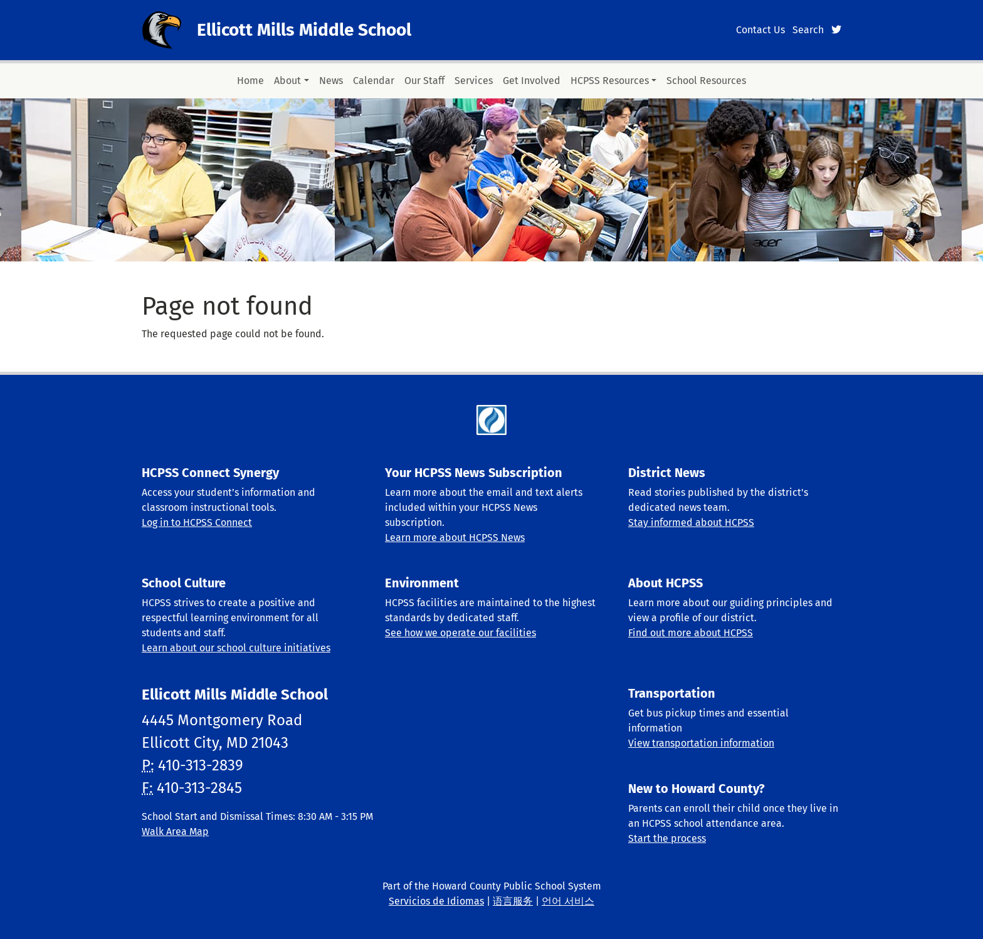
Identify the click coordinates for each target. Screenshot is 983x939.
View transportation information (701, 743)
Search (808, 30)
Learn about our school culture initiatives (236, 648)
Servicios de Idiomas (436, 901)
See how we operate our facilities (460, 633)
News (331, 81)
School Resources (706, 81)
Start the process (667, 838)
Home (250, 81)
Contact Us (760, 30)
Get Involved (531, 81)
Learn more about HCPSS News (455, 537)
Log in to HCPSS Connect (197, 522)
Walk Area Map (175, 831)
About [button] (287, 81)
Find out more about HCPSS (690, 633)
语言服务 (513, 901)
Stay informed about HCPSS (691, 522)
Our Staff (424, 81)
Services (474, 81)
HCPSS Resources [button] (609, 81)
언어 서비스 (568, 901)
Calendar (373, 81)
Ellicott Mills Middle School (304, 29)
